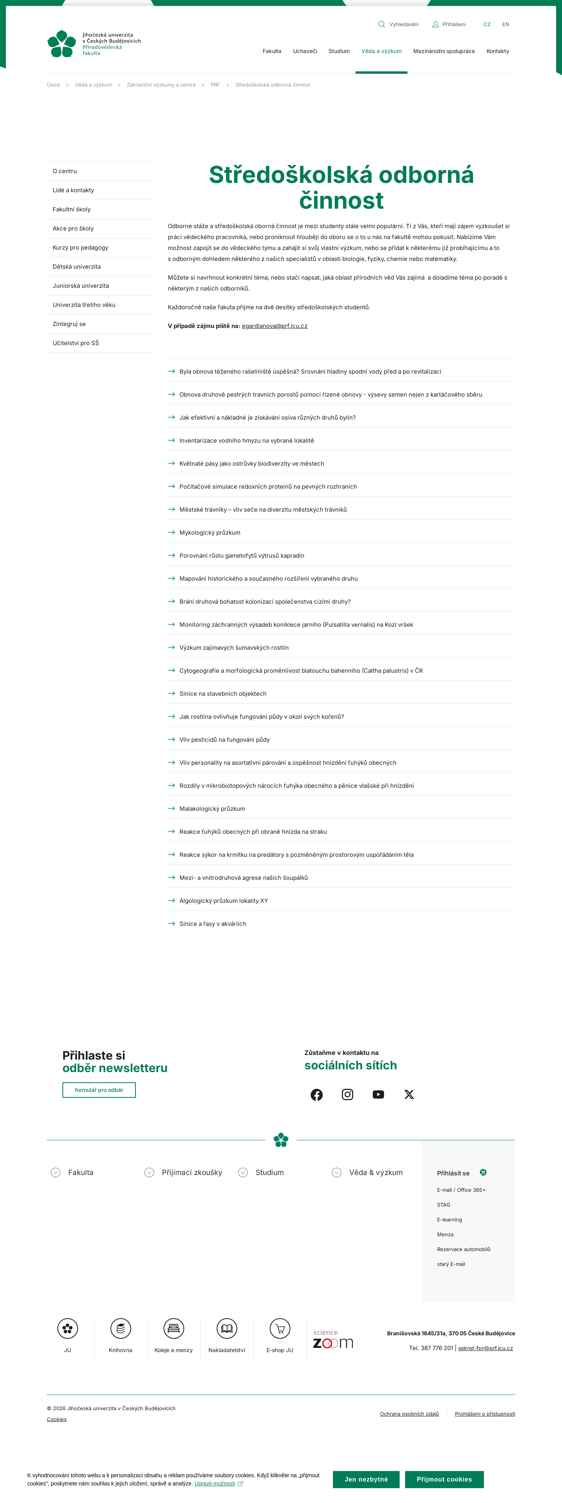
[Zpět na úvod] (93, 43)
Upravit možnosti (218, 1491)
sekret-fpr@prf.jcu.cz (485, 1348)
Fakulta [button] (272, 51)
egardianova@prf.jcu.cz (275, 326)
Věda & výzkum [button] (376, 1172)
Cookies (57, 1419)
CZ (487, 24)
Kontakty (498, 51)
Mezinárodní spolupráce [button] (444, 51)
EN (505, 24)
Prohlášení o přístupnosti (485, 1414)
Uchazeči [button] (305, 51)
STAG (443, 1205)
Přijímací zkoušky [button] (192, 1172)
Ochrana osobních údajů (409, 1414)
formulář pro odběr (99, 1089)
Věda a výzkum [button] (381, 51)
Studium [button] (339, 51)
